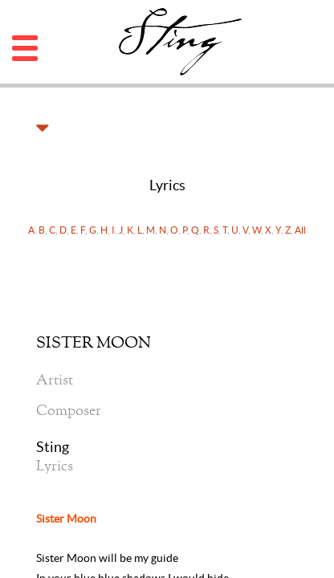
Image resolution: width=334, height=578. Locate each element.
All (300, 230)
